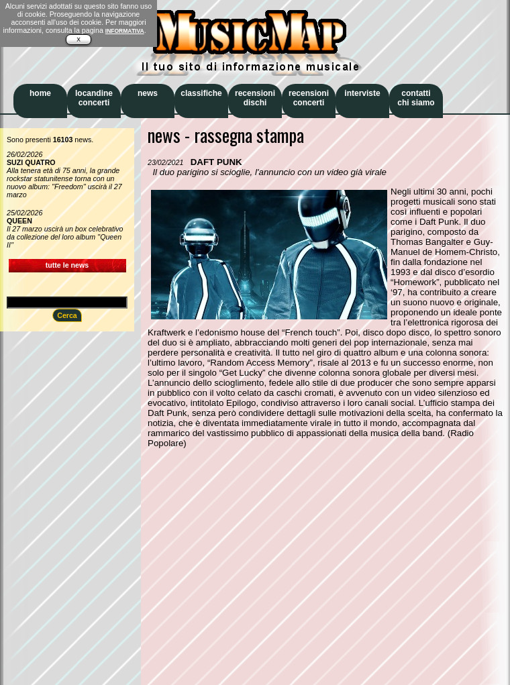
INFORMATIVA (124, 31)
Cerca (67, 315)
